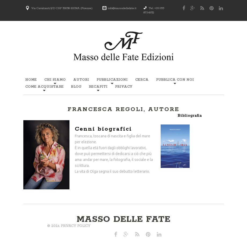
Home (31, 80)
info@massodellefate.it (122, 8)
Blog (76, 87)
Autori (81, 80)
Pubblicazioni (112, 80)
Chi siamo (55, 80)
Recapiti (98, 87)
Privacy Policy (26, 226)
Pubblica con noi (175, 80)
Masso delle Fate (124, 219)
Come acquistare (44, 87)
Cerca (142, 80)
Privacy (123, 87)
